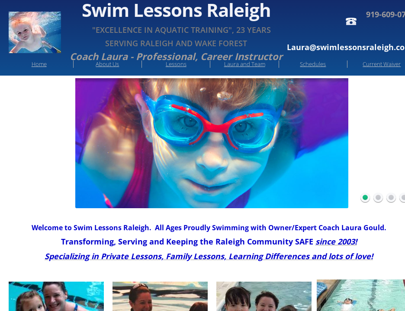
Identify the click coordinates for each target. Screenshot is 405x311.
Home (39, 64)
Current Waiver (382, 64)
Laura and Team (244, 64)
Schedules (313, 64)
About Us (107, 64)
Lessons (176, 64)
